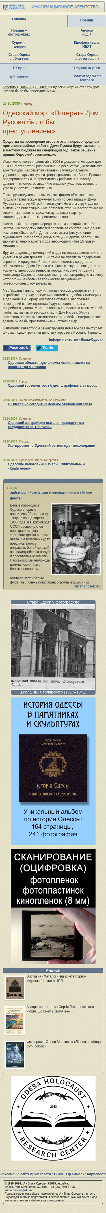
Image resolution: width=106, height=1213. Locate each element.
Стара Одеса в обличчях (19, 57)
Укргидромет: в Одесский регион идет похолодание (51, 446)
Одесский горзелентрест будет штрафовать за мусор (53, 386)
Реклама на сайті (14, 1174)
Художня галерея (19, 45)
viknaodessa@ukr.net (19, 1190)
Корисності (96, 1174)
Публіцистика (19, 77)
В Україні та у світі (87, 68)
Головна (19, 19)
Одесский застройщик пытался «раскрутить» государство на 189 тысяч (46, 425)
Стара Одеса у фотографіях (53, 602)
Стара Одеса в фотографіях (87, 57)
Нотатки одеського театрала (86, 78)
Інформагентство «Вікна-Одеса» (76, 340)
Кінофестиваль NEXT (87, 45)
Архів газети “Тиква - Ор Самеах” (58, 1174)
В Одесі (19, 68)
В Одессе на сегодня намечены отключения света (50, 404)
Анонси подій (87, 32)
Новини (86, 20)
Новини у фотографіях (19, 32)
